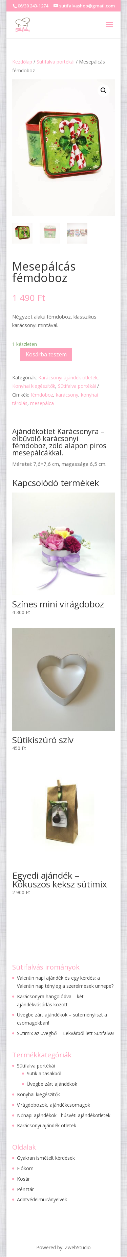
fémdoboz (41, 395)
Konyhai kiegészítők (33, 386)
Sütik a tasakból (44, 1073)
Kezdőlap (22, 61)
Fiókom (25, 1168)
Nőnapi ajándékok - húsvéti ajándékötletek (63, 1115)
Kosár (23, 1179)
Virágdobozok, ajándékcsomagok (53, 1105)
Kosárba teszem (46, 354)
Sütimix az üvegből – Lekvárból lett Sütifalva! (65, 1033)
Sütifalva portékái (56, 61)
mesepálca (42, 403)
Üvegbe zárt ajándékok (52, 1084)
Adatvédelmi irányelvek (42, 1199)
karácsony (67, 395)
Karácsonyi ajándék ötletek (68, 377)
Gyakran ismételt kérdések (46, 1158)
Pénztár (25, 1189)
